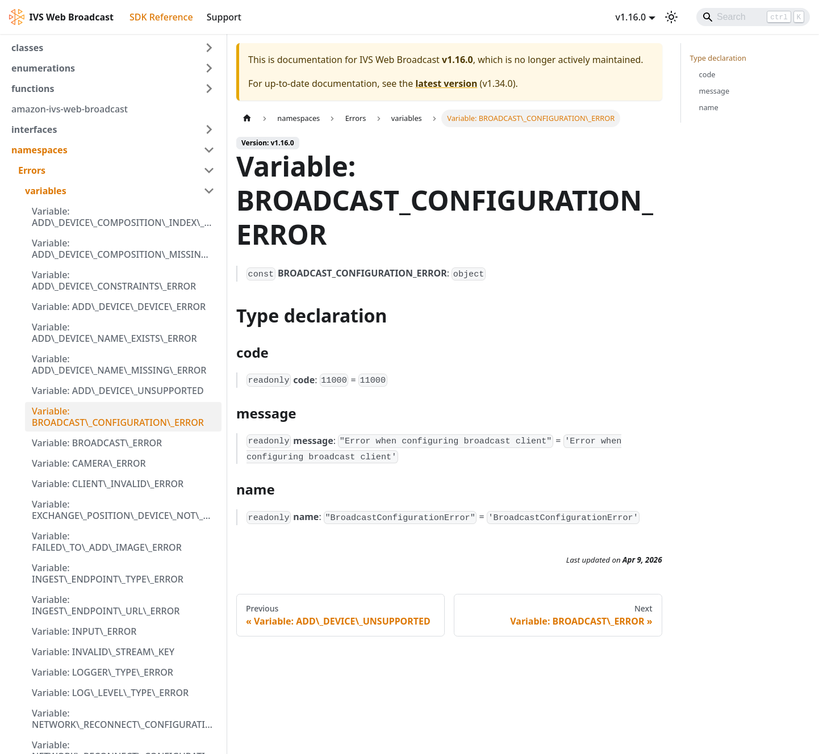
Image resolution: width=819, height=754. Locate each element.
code (707, 74)
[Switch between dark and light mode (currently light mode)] (671, 17)
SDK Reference (161, 17)
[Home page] (247, 118)
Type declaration (718, 58)
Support (224, 17)
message (714, 91)
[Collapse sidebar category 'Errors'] (209, 170)
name (708, 107)
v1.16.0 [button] (630, 17)
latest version (446, 83)
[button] (113, 48)
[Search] (753, 17)
